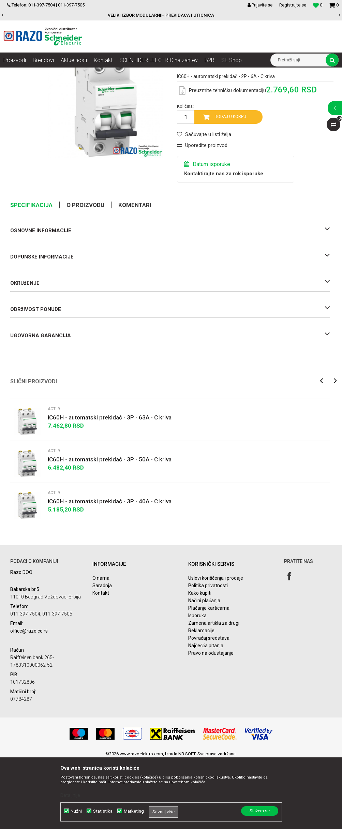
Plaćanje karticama (208, 675)
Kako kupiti (199, 660)
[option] (171, 15)
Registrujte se (292, 5)
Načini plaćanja (204, 668)
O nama (100, 645)
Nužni (76, 811)
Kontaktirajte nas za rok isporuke (223, 241)
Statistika (103, 811)
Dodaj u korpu (230, 184)
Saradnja (102, 653)
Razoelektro (14, 72)
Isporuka (197, 683)
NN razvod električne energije (78, 72)
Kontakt (100, 660)
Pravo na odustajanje (211, 720)
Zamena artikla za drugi (213, 690)
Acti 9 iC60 (286, 72)
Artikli (38, 72)
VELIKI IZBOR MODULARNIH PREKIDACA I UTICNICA (170, 15)
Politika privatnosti (208, 653)
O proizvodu (85, 272)
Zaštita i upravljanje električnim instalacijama (155, 72)
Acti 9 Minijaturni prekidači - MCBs (237, 72)
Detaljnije (70, 795)
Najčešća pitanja (205, 713)
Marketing (134, 811)
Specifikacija (31, 272)
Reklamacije (201, 698)
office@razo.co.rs (29, 698)
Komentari (134, 272)
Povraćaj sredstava (208, 705)
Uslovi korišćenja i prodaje (215, 645)
